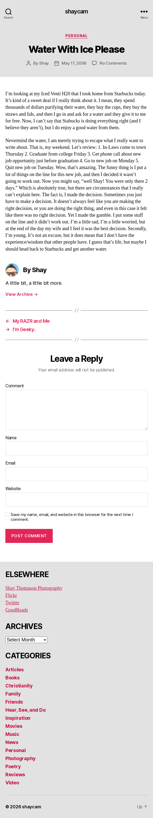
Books (12, 677)
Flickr (11, 595)
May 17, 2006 (74, 63)
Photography (20, 758)
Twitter (12, 603)
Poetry (13, 766)
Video (12, 782)
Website (13, 488)
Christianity (19, 686)
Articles (14, 669)
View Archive (21, 294)
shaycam (76, 11)
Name (11, 438)
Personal (76, 35)
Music (12, 734)
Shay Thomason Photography (33, 588)
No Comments (113, 63)
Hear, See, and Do (25, 710)
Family (13, 694)
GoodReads (16, 610)
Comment (14, 386)
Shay (44, 63)
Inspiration (17, 718)
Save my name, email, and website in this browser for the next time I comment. (72, 517)
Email (10, 463)
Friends (14, 702)
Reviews (15, 774)
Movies (13, 726)
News (11, 742)
